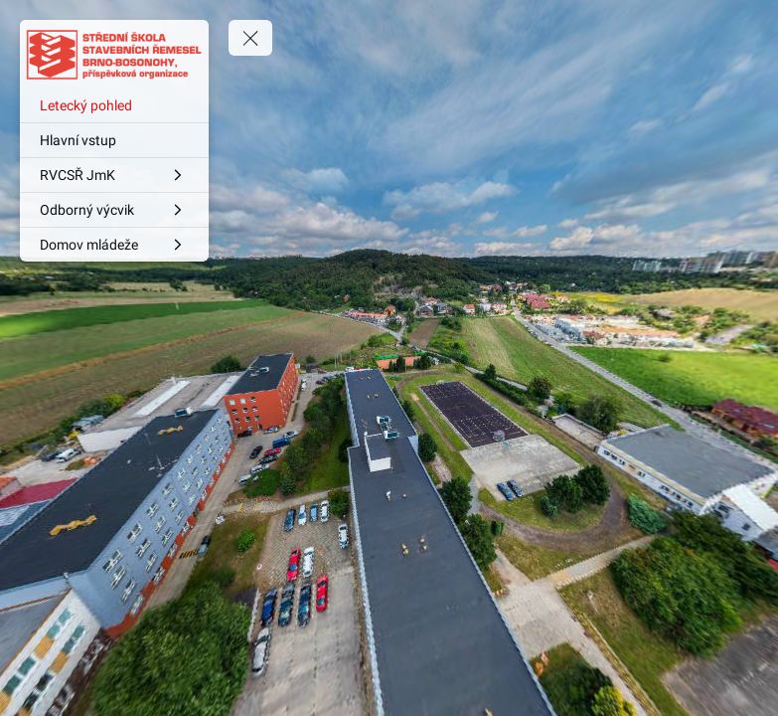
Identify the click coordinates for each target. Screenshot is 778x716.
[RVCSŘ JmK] (114, 175)
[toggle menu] (250, 38)
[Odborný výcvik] (114, 210)
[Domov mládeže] (114, 245)
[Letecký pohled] (114, 105)
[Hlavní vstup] (114, 140)
